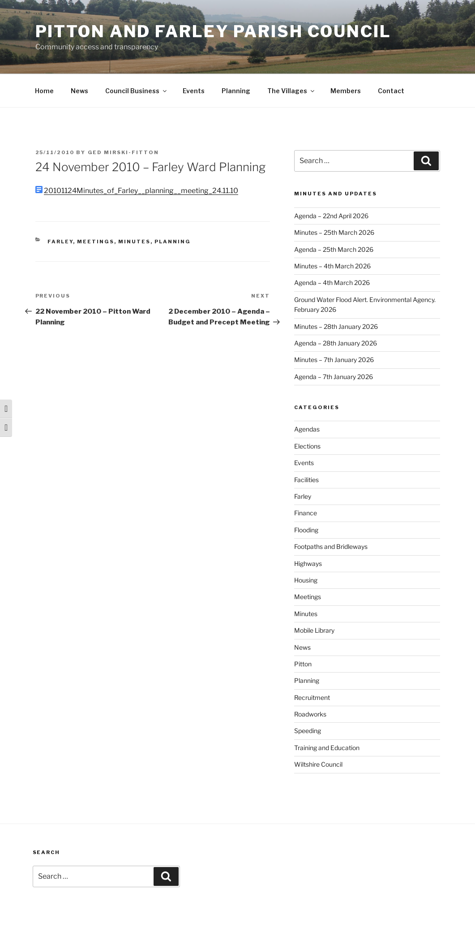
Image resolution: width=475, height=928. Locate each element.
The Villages (291, 91)
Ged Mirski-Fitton (123, 152)
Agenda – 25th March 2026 (333, 249)
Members (345, 91)
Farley (60, 241)
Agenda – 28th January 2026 (335, 343)
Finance (305, 513)
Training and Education (326, 747)
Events (194, 91)
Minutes (134, 241)
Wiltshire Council (318, 764)
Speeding (307, 730)
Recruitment (312, 697)
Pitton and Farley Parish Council (213, 31)
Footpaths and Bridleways (331, 546)
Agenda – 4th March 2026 (332, 282)
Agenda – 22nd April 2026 (331, 216)
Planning (236, 91)
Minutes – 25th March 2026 (334, 232)
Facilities (306, 479)
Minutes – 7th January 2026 (334, 359)
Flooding (306, 530)
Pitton (303, 664)
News (79, 91)
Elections (307, 446)
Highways (308, 563)
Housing (305, 580)
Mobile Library (314, 630)
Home (44, 91)
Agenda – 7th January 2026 (333, 376)
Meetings (95, 241)
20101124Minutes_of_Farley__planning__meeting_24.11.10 (141, 190)
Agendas (307, 429)
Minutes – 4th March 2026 (332, 266)
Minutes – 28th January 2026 (336, 326)
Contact (391, 91)
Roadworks (310, 714)
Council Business (136, 91)
